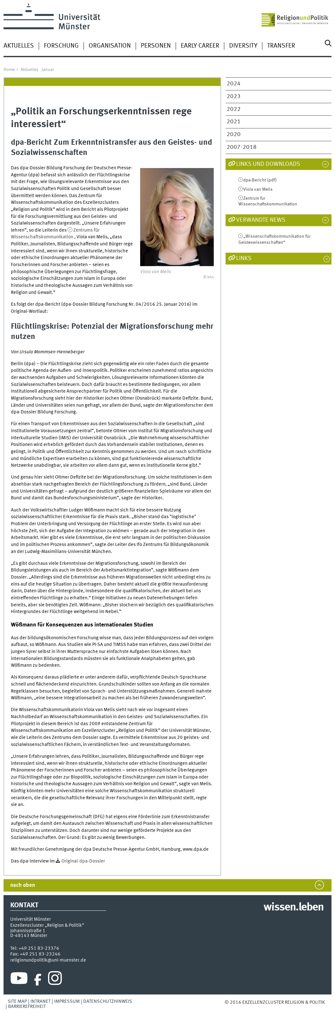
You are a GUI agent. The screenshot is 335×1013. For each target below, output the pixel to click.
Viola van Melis (258, 189)
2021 (234, 122)
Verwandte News (260, 220)
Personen (156, 46)
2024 (234, 84)
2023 (234, 96)
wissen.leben (293, 907)
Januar (48, 69)
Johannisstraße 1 (27, 930)
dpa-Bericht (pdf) (260, 180)
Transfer (281, 46)
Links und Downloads (268, 164)
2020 (234, 134)
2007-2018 (242, 147)
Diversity (243, 46)
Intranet (40, 1001)
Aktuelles (19, 46)
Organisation (110, 46)
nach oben (22, 885)
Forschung (61, 46)
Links (243, 258)
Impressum (67, 1001)
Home (9, 69)
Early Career (200, 46)
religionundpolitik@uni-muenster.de (48, 960)
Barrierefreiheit (27, 1006)
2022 (234, 109)
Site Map (17, 1001)
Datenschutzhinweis (107, 1001)
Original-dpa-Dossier (83, 861)
